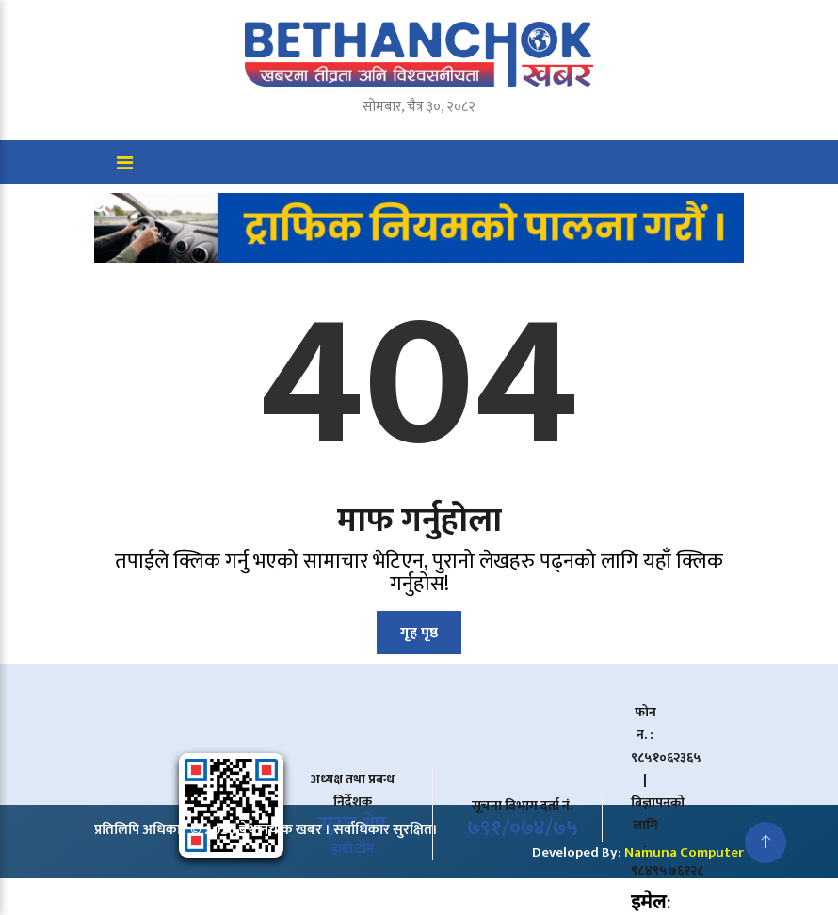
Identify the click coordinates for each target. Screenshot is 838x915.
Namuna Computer (684, 852)
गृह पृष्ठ (419, 633)
